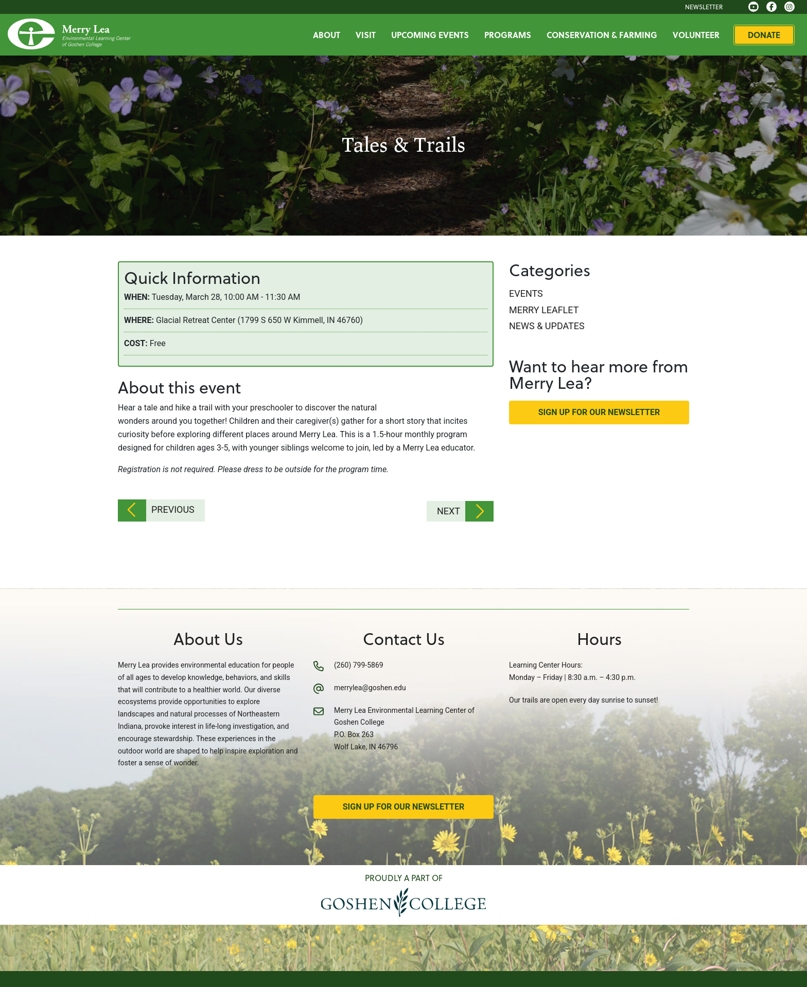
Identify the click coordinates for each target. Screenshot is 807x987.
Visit (370, 35)
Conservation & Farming (606, 35)
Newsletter (708, 6)
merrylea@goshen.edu (370, 686)
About (331, 35)
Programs (512, 35)
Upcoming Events (434, 35)
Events (526, 293)
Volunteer (700, 35)
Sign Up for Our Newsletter (599, 412)
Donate (768, 35)
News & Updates (547, 325)
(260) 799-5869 (358, 663)
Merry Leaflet (543, 309)
